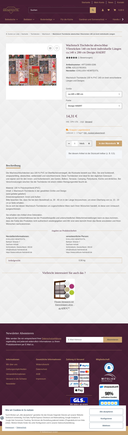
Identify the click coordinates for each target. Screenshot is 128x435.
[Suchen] (59, 10)
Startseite (86, 2)
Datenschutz (22, 427)
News (110, 2)
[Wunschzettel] (109, 10)
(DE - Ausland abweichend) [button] (94, 133)
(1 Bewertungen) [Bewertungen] (79, 58)
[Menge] (75, 143)
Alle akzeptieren (105, 411)
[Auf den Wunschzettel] (57, 48)
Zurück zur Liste (13, 34)
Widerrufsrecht (42, 364)
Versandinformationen (16, 374)
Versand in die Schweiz (16, 379)
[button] (103, 10)
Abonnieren (112, 340)
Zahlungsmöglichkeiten (16, 369)
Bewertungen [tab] (31, 165)
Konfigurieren (105, 417)
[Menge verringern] (69, 143)
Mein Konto (99, 2)
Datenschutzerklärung (51, 338)
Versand (88, 122)
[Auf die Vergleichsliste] (50, 48)
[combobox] (94, 94)
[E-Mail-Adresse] (84, 340)
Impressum (10, 427)
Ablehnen (105, 424)
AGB (38, 374)
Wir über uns (11, 364)
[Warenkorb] (119, 10)
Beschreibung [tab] (13, 165)
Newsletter (11, 384)
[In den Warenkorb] (8, 42)
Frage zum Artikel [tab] (52, 165)
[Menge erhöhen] (89, 143)
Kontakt (120, 2)
